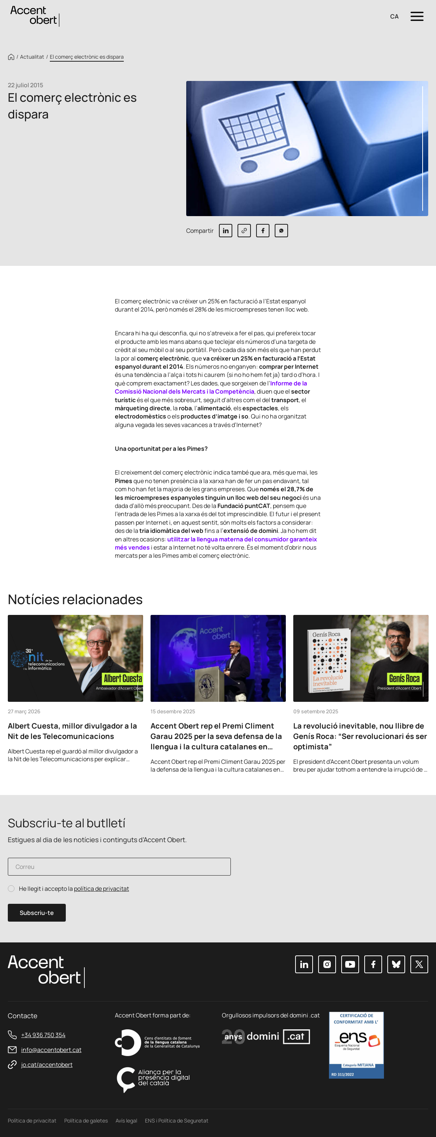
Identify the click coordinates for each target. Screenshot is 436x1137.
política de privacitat (101, 888)
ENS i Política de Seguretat (177, 1120)
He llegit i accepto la (74, 889)
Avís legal (126, 1120)
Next (420, 763)
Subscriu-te (37, 913)
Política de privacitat (32, 1120)
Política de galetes (86, 1120)
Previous (400, 763)
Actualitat (32, 56)
